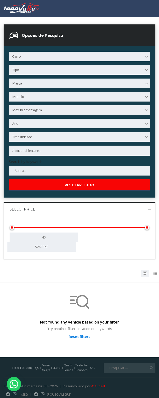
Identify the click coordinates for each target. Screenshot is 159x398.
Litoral (57, 368)
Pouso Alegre (45, 367)
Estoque (27, 368)
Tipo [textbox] (15, 70)
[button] (13, 384)
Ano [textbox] (15, 123)
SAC (92, 368)
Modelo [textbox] (18, 96)
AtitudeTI (98, 386)
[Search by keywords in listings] (79, 171)
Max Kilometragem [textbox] (27, 110)
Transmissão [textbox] (22, 137)
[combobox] (79, 56)
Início (15, 368)
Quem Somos (68, 367)
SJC (37, 368)
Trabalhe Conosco (81, 367)
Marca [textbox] (17, 83)
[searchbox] (70, 150)
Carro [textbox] (16, 56)
